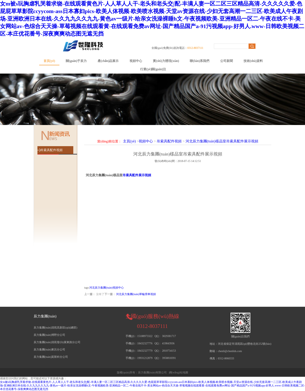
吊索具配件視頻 (169, 141)
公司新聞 (226, 60)
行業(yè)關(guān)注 (153, 69)
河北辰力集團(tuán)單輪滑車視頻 (136, 294)
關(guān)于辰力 (76, 60)
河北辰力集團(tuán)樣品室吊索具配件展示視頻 (222, 141)
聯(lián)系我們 (199, 60)
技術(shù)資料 (253, 60)
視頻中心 (136, 60)
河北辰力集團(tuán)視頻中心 (106, 287)
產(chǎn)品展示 (108, 60)
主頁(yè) (129, 141)
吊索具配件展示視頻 (137, 175)
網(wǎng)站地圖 (178, 372)
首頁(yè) (49, 60)
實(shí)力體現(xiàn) (166, 60)
